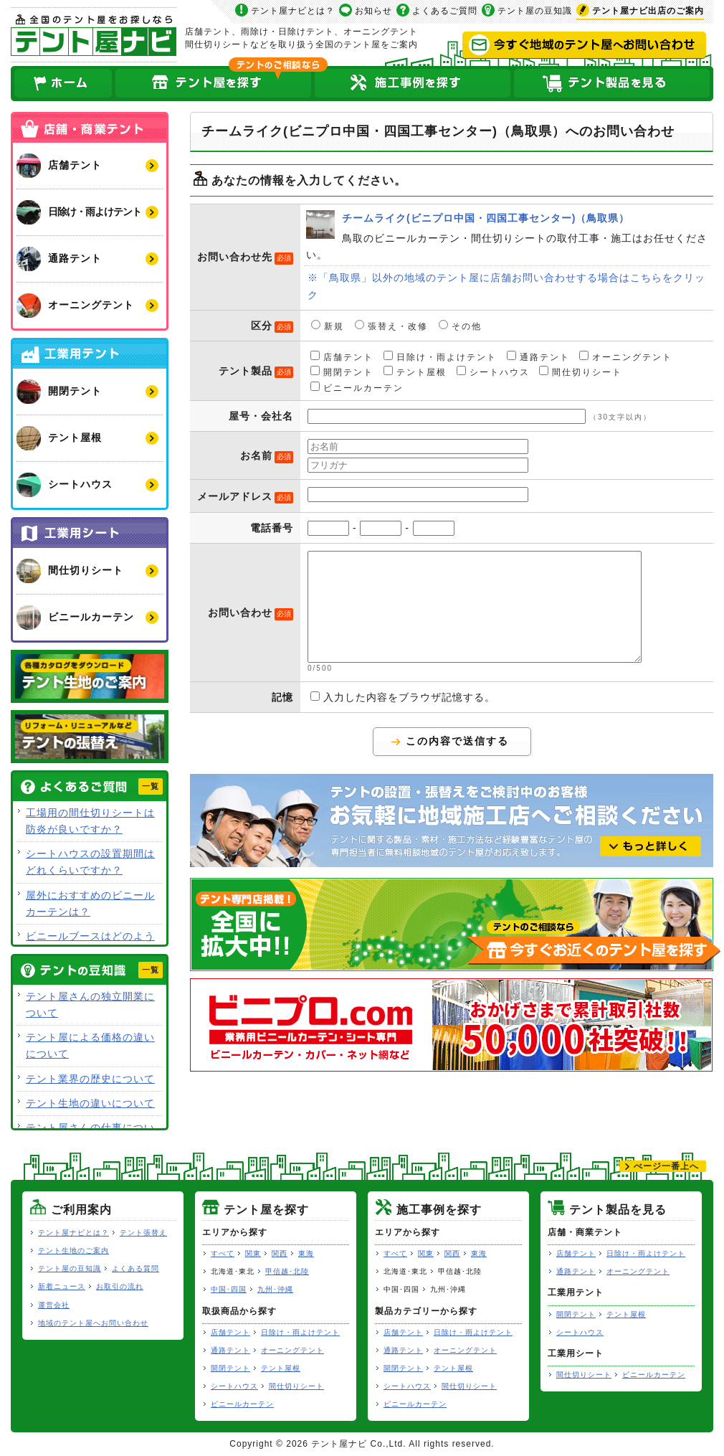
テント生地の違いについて (90, 1103)
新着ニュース (61, 1286)
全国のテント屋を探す (213, 83)
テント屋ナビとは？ (293, 11)
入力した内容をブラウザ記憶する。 (402, 718)
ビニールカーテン (357, 387)
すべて (222, 1253)
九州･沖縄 (275, 1289)
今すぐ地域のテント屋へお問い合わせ (584, 45)
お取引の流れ (119, 1286)
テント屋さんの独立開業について (90, 1004)
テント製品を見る (613, 83)
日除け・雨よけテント (440, 356)
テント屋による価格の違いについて (90, 1045)
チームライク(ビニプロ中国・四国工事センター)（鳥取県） (320, 224)
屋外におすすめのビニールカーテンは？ (90, 903)
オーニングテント (625, 356)
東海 (306, 1253)
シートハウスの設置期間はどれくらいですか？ (90, 862)
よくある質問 (135, 1268)
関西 (279, 1253)
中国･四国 (229, 1289)
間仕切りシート (580, 371)
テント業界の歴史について (90, 1078)
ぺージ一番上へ (666, 1166)
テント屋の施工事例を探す (413, 83)
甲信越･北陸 (287, 1271)
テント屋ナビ (93, 34)
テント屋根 (415, 371)
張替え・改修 (391, 325)
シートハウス (493, 371)
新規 (327, 325)
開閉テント (341, 371)
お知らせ (373, 11)
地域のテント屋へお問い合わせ (93, 1323)
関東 (253, 1253)
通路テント (538, 356)
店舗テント (341, 356)
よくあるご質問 (444, 11)
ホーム (62, 83)
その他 (460, 325)
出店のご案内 (648, 10)
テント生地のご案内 (73, 1250)
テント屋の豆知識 (534, 11)
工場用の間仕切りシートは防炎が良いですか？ (90, 821)
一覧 (150, 786)
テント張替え (143, 1233)
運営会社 (54, 1305)
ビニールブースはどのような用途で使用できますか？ (90, 944)
